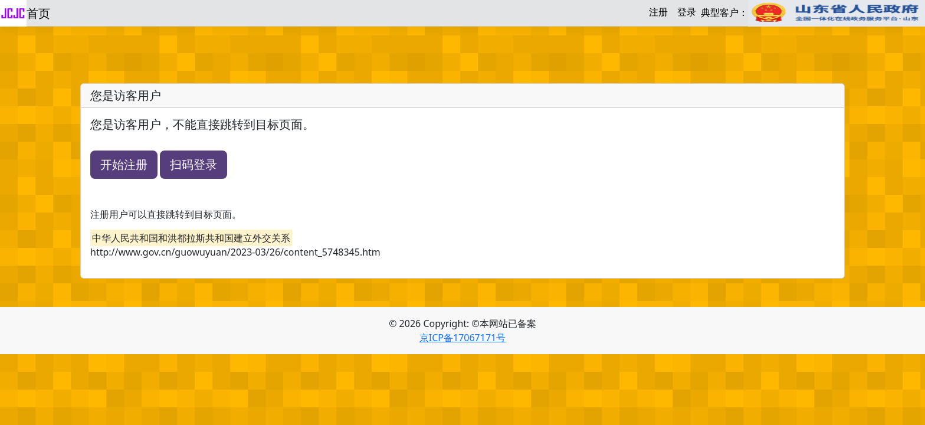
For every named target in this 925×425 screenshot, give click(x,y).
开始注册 (123, 164)
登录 (686, 11)
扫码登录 (193, 164)
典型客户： (813, 13)
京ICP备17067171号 (462, 337)
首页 (38, 13)
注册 (658, 11)
